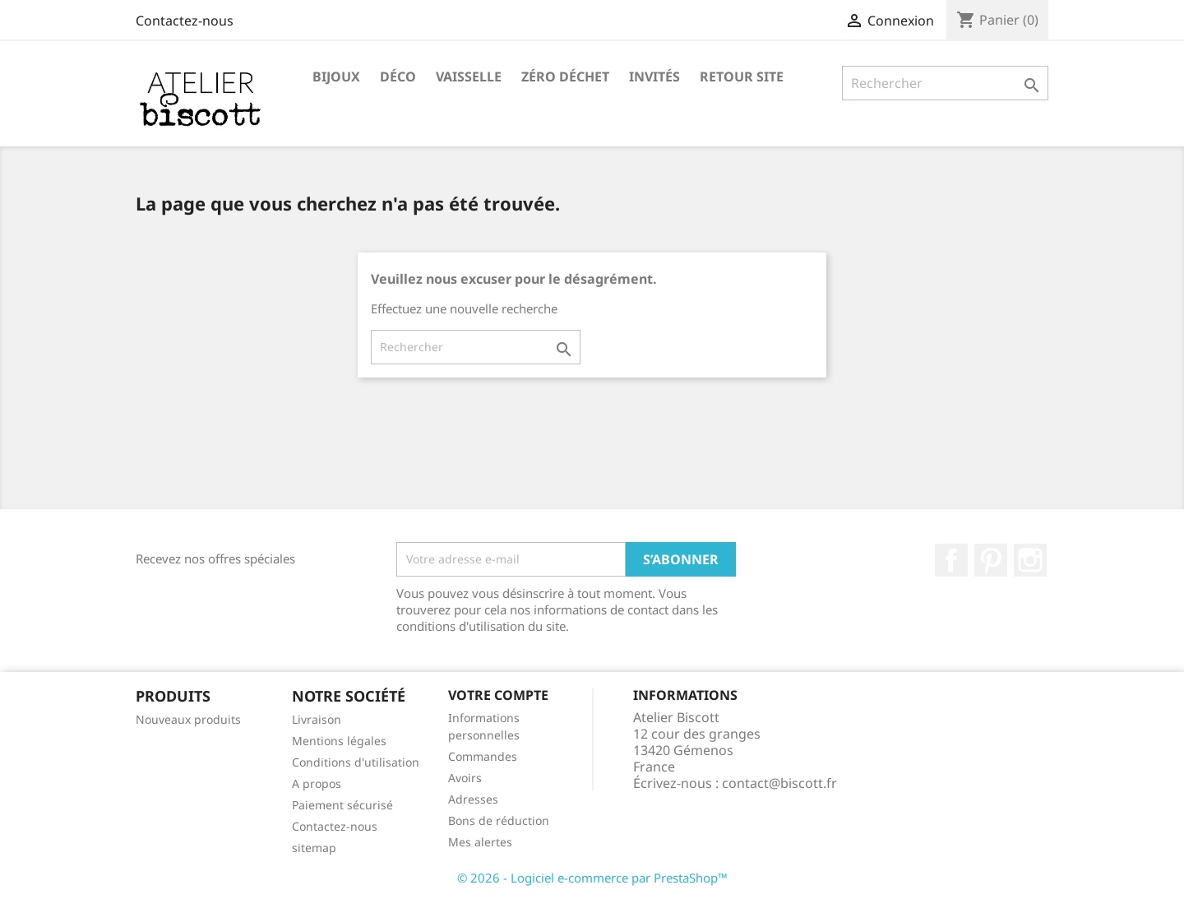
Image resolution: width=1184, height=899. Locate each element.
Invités (654, 76)
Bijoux (336, 76)
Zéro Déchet (565, 76)
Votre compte (498, 695)
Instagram (1030, 560)
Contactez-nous (185, 21)
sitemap (314, 847)
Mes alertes (480, 842)
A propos (316, 783)
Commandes (482, 756)
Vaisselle (469, 76)
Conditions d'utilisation (355, 762)
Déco (398, 76)
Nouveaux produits (188, 719)
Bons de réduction (498, 820)
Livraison (316, 719)
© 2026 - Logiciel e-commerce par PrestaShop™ (592, 877)
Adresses (473, 799)
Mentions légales (339, 740)
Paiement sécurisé (342, 805)
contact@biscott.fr (779, 783)
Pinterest (990, 560)
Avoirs (465, 777)
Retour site (742, 76)
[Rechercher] (945, 83)
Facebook (951, 560)
